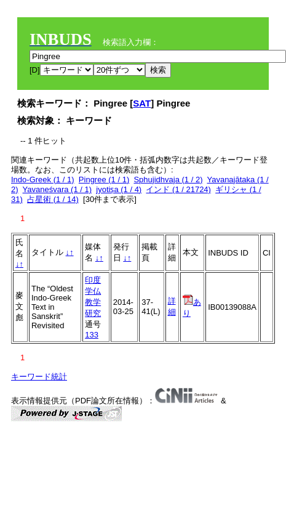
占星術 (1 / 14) (53, 199)
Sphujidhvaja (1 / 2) (167, 179)
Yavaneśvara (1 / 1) (57, 189)
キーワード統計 (39, 376)
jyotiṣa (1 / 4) (118, 189)
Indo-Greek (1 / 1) (42, 179)
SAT (142, 103)
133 (91, 334)
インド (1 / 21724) (178, 189)
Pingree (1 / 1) (104, 179)
